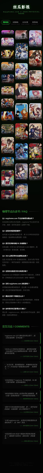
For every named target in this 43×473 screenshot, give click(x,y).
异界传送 (35, 22)
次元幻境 (25, 22)
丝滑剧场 (15, 22)
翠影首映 (5, 22)
